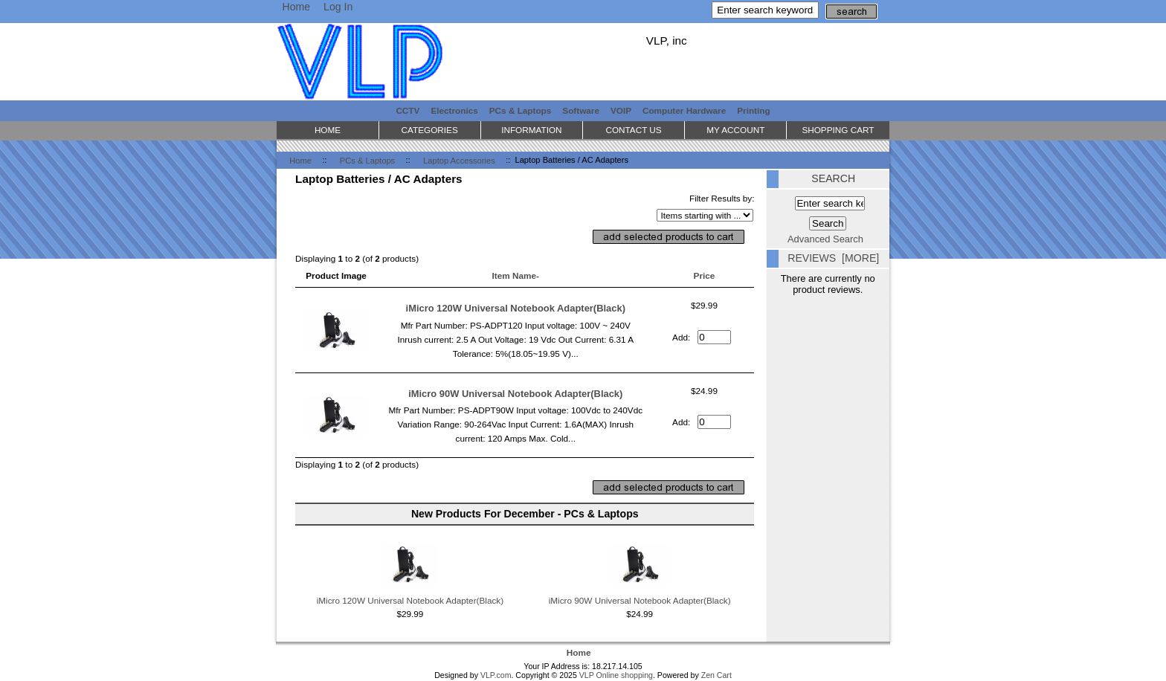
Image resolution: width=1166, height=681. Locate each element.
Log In (337, 7)
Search (833, 178)
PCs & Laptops (367, 159)
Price (704, 275)
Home (296, 7)
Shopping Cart (838, 130)
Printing (753, 110)
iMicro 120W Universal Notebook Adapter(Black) (515, 308)
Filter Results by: (722, 198)
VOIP (621, 110)
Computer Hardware (684, 110)
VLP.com (496, 675)
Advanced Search (825, 239)
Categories (430, 130)
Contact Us (633, 130)
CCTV (407, 110)
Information (531, 130)
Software (580, 110)
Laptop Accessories (459, 159)
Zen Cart (716, 675)
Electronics (454, 110)
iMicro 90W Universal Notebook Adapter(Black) (515, 393)
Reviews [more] (833, 258)
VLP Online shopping (616, 675)
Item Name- (515, 275)
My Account (735, 130)
